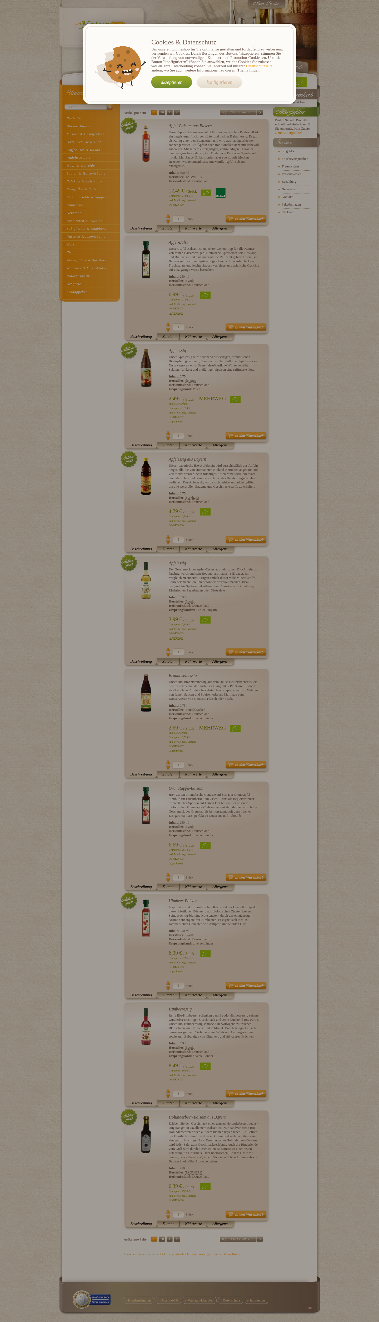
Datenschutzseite (259, 66)
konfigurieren (219, 82)
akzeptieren (171, 82)
